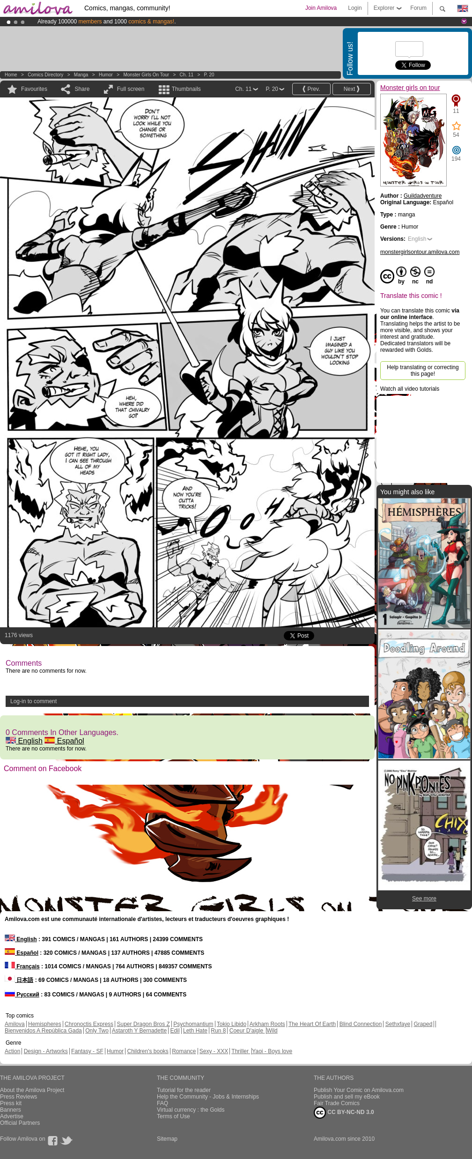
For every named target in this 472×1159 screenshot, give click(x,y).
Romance (184, 1051)
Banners (10, 1110)
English (24, 741)
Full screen (131, 89)
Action (12, 1051)
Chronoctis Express (89, 1024)
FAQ (162, 1103)
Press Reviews (18, 1096)
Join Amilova (321, 8)
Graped (422, 1024)
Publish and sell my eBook (347, 1096)
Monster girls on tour (146, 74)
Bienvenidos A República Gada (43, 1030)
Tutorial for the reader (184, 1090)
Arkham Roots (267, 1024)
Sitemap (167, 1139)
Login (354, 8)
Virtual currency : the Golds (191, 1110)
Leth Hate (195, 1030)
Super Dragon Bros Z (143, 1024)
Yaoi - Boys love (272, 1051)
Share (81, 89)
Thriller (240, 1051)
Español (64, 741)
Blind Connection (360, 1024)
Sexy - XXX (213, 1051)
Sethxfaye (397, 1024)
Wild (271, 1030)
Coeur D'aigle (247, 1030)
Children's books (147, 1051)
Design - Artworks (46, 1051)
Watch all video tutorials (409, 389)
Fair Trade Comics (337, 1103)
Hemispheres (44, 1024)
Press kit (11, 1103)
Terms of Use (173, 1116)
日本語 (19, 980)
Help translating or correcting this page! (422, 370)
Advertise (11, 1116)
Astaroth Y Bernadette (139, 1030)
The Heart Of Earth (312, 1024)
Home (11, 74)
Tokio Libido (231, 1024)
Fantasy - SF (87, 1051)
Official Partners (20, 1123)
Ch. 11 (186, 74)
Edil (175, 1030)
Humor (106, 74)
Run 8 (218, 1030)
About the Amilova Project (32, 1090)
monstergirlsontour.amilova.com (419, 252)
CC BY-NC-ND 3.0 (344, 1113)
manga (81, 74)
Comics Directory (45, 74)
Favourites (34, 89)
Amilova (15, 1024)
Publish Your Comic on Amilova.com (359, 1090)
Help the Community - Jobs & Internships (208, 1096)
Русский (22, 994)
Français (22, 966)
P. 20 (209, 74)
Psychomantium (193, 1024)
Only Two (97, 1030)
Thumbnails (186, 89)
